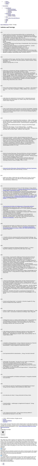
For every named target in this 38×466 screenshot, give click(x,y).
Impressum (5, 421)
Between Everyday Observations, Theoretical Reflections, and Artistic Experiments (19, 168)
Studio (6, 20)
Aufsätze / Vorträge (12, 15)
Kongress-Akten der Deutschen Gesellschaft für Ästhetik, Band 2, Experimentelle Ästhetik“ (20, 190)
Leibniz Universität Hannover (14, 18)
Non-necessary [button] (3, 454)
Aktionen (10, 11)
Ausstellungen (8, 8)
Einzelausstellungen (12, 9)
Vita (6, 21)
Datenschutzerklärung (7, 420)
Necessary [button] (2, 447)
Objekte (7, 3)
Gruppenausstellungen (12, 10)
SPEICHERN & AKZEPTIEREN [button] (7, 461)
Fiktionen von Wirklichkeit (8, 217)
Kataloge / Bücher (11, 14)
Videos (6, 19)
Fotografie (7, 2)
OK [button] (1, 428)
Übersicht (10, 12)
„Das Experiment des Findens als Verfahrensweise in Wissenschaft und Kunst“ (18, 206)
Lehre (6, 16)
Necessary (4, 448)
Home (1, 24)
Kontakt (4, 419)
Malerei (6, 1)
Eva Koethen (5, 5)
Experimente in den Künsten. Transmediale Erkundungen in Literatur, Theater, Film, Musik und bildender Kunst (19, 227)
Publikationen (8, 13)
